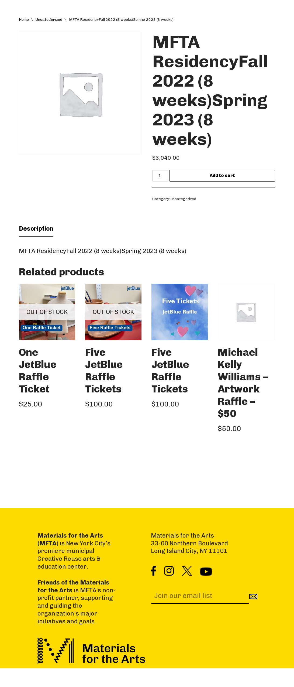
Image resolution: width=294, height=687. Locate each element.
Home (24, 20)
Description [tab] (36, 241)
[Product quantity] (165, 179)
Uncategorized (49, 20)
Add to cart (227, 180)
